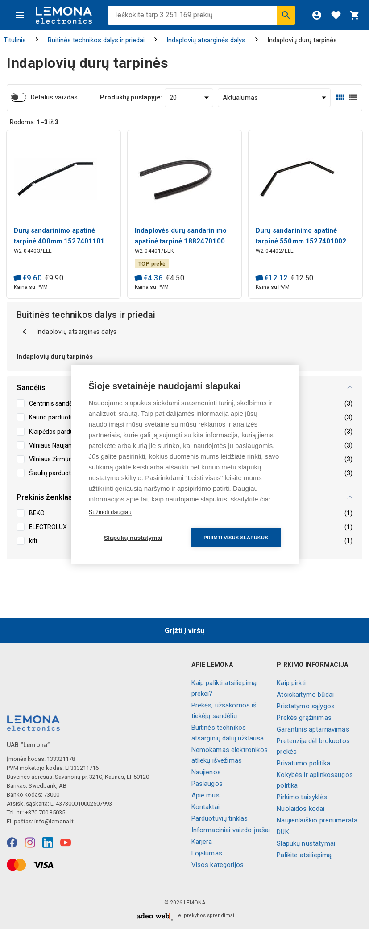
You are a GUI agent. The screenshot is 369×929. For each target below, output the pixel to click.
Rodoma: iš (34, 122)
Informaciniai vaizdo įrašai (230, 830)
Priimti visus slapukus (235, 537)
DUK (283, 832)
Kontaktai (205, 807)
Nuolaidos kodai (300, 809)
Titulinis (15, 40)
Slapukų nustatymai (306, 843)
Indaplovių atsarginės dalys (205, 40)
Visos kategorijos (217, 865)
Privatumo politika (303, 763)
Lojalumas (206, 853)
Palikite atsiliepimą (304, 855)
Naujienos (206, 772)
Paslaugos (207, 784)
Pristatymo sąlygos (306, 706)
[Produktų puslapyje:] (189, 97)
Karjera (201, 842)
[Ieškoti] (286, 15)
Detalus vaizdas (54, 97)
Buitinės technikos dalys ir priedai (96, 40)
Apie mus (205, 795)
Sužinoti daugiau (110, 512)
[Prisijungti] (317, 15)
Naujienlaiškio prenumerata (317, 820)
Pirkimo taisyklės (302, 797)
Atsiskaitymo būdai (305, 695)
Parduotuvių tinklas (219, 818)
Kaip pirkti (291, 683)
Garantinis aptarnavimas (313, 729)
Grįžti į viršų (184, 630)
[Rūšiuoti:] (274, 97)
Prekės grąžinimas (304, 718)
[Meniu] (19, 15)
